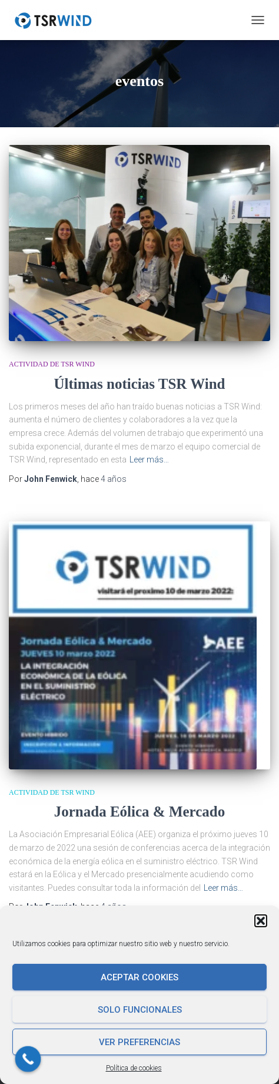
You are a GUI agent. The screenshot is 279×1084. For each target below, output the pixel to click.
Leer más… (149, 459)
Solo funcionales (140, 1009)
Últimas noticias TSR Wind (139, 384)
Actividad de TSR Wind (52, 364)
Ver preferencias (139, 1042)
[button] (261, 921)
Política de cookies (134, 1068)
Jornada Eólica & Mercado (139, 803)
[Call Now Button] (28, 1059)
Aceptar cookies (139, 977)
